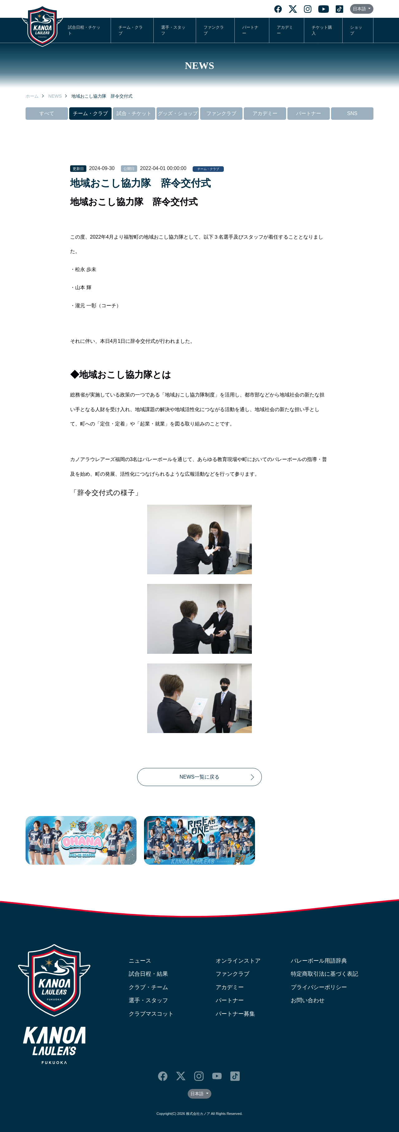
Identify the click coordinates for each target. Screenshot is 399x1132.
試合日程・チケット (84, 30)
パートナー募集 (235, 1014)
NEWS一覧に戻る (199, 777)
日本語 (360, 8)
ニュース (140, 961)
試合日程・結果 (148, 974)
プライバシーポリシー (319, 987)
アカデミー (285, 30)
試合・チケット (134, 113)
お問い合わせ (307, 1000)
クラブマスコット (151, 1014)
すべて (46, 113)
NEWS (55, 96)
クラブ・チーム (148, 987)
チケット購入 (322, 30)
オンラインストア (238, 961)
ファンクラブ (214, 30)
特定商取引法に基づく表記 (324, 974)
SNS (352, 113)
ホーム (32, 96)
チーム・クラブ (130, 30)
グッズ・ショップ (178, 113)
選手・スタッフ (173, 30)
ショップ (356, 30)
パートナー (250, 30)
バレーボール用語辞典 (319, 961)
